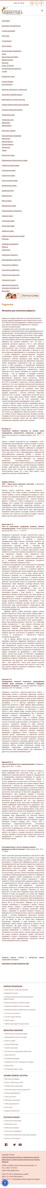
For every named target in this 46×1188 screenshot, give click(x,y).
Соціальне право (8, 221)
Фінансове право (8, 226)
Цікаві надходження (12, 1093)
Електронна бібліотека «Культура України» (21, 1135)
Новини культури (11, 1048)
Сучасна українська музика (12, 110)
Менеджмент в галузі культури (13, 99)
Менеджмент (7, 125)
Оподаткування (7, 144)
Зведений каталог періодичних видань (19, 1062)
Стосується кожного (12, 1013)
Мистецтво (6, 139)
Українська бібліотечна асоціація (17, 1006)
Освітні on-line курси (12, 1138)
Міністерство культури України (16, 990)
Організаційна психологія (11, 260)
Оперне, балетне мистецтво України (15, 105)
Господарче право (8, 170)
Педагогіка (6, 147)
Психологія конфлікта (10, 265)
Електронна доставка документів (17, 1089)
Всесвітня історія (8, 76)
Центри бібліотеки (12, 1044)
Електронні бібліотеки (13, 1121)
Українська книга (8, 115)
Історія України (7, 82)
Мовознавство (7, 141)
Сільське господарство (10, 288)
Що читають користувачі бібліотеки (18, 1051)
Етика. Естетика (8, 66)
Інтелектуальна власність (11, 69)
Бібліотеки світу (11, 1124)
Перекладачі (9, 1020)
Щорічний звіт (10, 1055)
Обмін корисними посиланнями (17, 1024)
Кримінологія (7, 196)
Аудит (4, 54)
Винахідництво (7, 60)
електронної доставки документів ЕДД (15, 963)
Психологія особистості (11, 270)
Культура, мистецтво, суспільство (14, 89)
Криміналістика (8, 191)
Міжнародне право (9, 206)
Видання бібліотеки (12, 1111)
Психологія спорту (9, 280)
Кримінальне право (9, 185)
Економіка (6, 21)
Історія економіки (8, 31)
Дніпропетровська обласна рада (17, 1003)
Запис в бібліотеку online (14, 1082)
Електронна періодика (13, 1131)
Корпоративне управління (11, 51)
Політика (5, 239)
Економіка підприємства (11, 26)
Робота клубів (10, 1041)
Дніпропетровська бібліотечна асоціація (20, 1010)
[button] (5, 1183)
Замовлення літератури (14, 1086)
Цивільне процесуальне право (13, 236)
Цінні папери (6, 46)
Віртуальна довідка (12, 1079)
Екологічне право (8, 175)
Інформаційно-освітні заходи (15, 1037)
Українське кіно (8, 120)
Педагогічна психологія (10, 275)
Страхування (6, 41)
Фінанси (5, 247)
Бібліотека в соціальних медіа (16, 1034)
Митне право (7, 201)
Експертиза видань (12, 1058)
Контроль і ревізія (8, 131)
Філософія (5, 291)
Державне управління (10, 244)
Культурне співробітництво (12, 95)
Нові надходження (12, 1104)
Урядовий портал (11, 993)
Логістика (5, 36)
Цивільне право (8, 231)
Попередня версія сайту (14, 1069)
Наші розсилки (10, 1097)
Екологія (5, 63)
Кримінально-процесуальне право (14, 160)
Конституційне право (10, 181)
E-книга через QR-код (13, 1017)
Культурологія (7, 84)
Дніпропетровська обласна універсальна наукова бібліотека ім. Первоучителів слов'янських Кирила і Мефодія (21, 1159)
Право (4, 150)
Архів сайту (9, 1065)
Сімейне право (7, 216)
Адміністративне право (10, 165)
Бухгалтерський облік (10, 57)
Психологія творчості (10, 255)
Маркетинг (6, 123)
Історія (4, 71)
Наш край (8, 1107)
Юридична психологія (10, 285)
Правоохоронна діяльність (12, 211)
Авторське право (8, 155)
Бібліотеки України (12, 1128)
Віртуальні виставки (12, 1100)
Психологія (6, 250)
